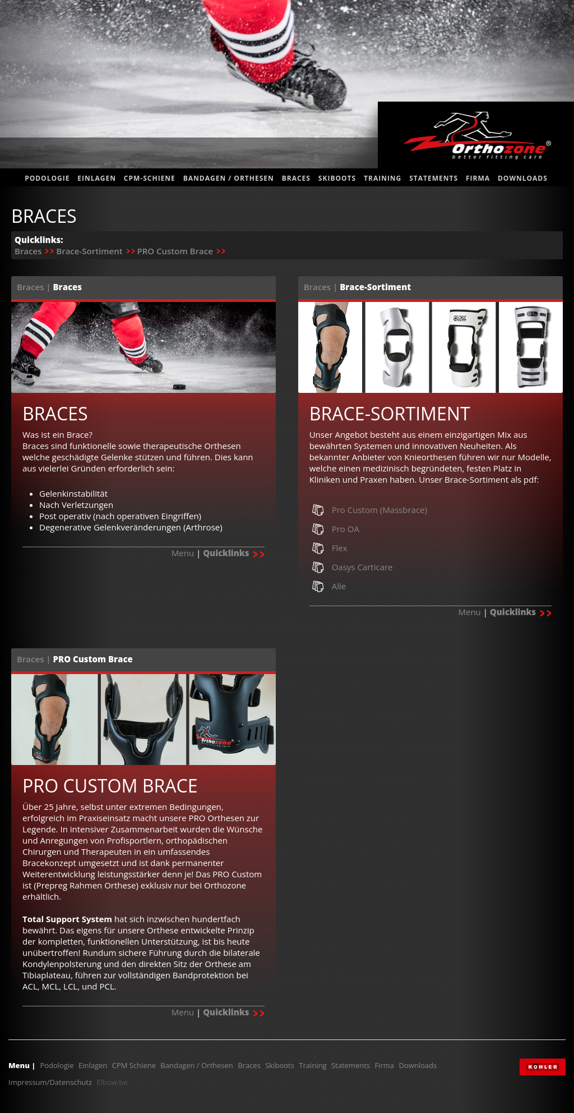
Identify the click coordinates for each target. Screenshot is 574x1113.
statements (433, 178)
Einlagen (96, 178)
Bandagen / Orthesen (228, 178)
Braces (296, 178)
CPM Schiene (134, 1065)
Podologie (47, 178)
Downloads (523, 178)
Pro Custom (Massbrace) (379, 509)
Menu (183, 552)
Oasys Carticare (362, 566)
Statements (350, 1065)
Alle (339, 586)
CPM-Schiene (149, 178)
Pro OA (345, 528)
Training (382, 178)
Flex (340, 547)
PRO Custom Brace (174, 251)
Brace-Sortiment (89, 251)
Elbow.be (111, 1082)
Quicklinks (234, 552)
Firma (478, 178)
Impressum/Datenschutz (50, 1082)
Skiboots (337, 178)
